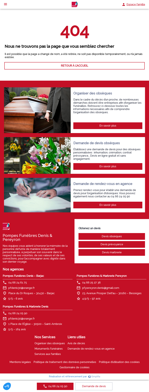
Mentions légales (20, 362)
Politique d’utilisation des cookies (119, 362)
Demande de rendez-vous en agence (91, 348)
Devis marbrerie (112, 252)
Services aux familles (47, 354)
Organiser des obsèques (49, 343)
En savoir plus (108, 125)
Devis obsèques (112, 236)
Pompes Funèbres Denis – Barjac (23, 275)
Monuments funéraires (48, 348)
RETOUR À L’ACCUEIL (74, 65)
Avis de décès (76, 343)
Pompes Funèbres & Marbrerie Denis (25, 306)
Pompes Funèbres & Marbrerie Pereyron (101, 275)
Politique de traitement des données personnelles (65, 362)
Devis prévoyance (111, 244)
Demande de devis (94, 386)
